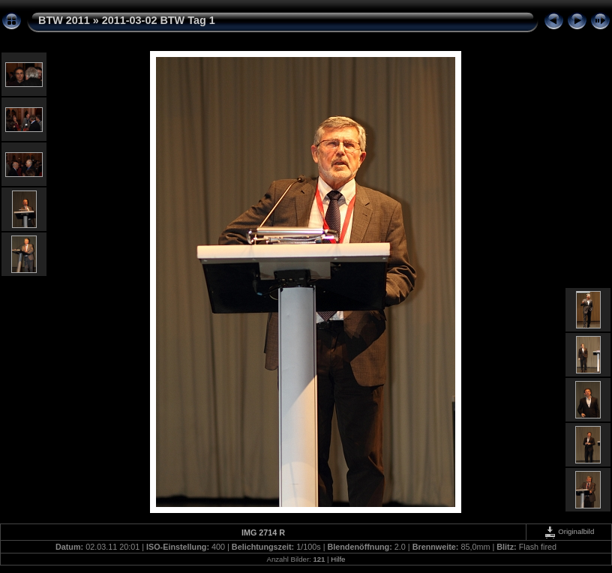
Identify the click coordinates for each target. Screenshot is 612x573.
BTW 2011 (64, 20)
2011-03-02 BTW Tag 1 (158, 20)
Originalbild (569, 531)
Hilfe (338, 559)
